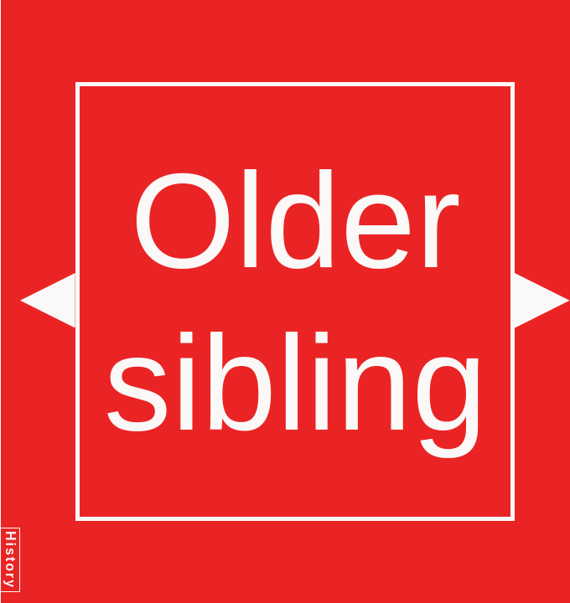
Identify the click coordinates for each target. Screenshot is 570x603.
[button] (47, 300)
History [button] (10, 560)
